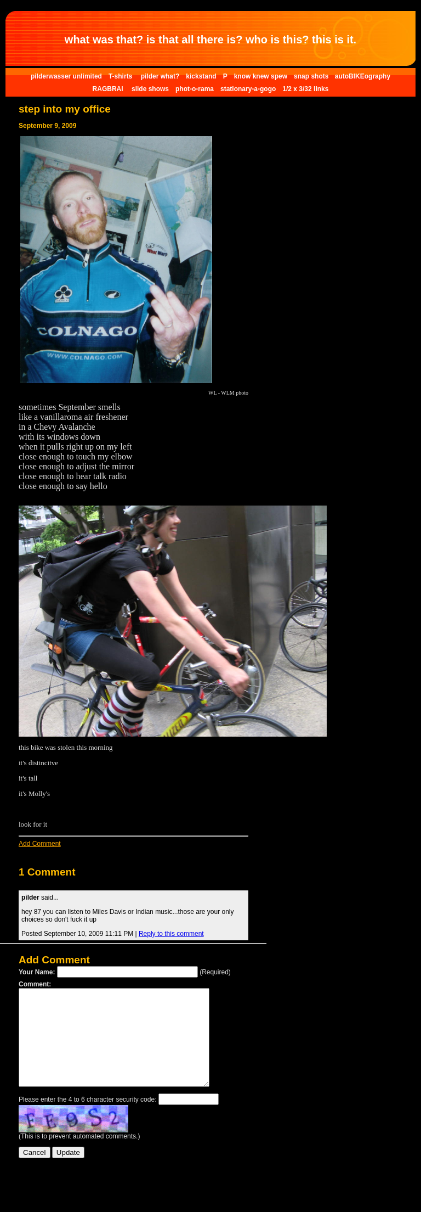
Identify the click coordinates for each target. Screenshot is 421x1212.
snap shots (312, 76)
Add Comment (40, 844)
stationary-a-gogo (248, 89)
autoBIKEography (362, 76)
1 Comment (47, 872)
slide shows (150, 89)
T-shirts (121, 76)
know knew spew (260, 76)
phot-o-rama (194, 89)
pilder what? (160, 76)
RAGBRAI (109, 89)
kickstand (201, 76)
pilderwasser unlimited (66, 76)
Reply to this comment (171, 934)
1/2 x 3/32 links (305, 89)
